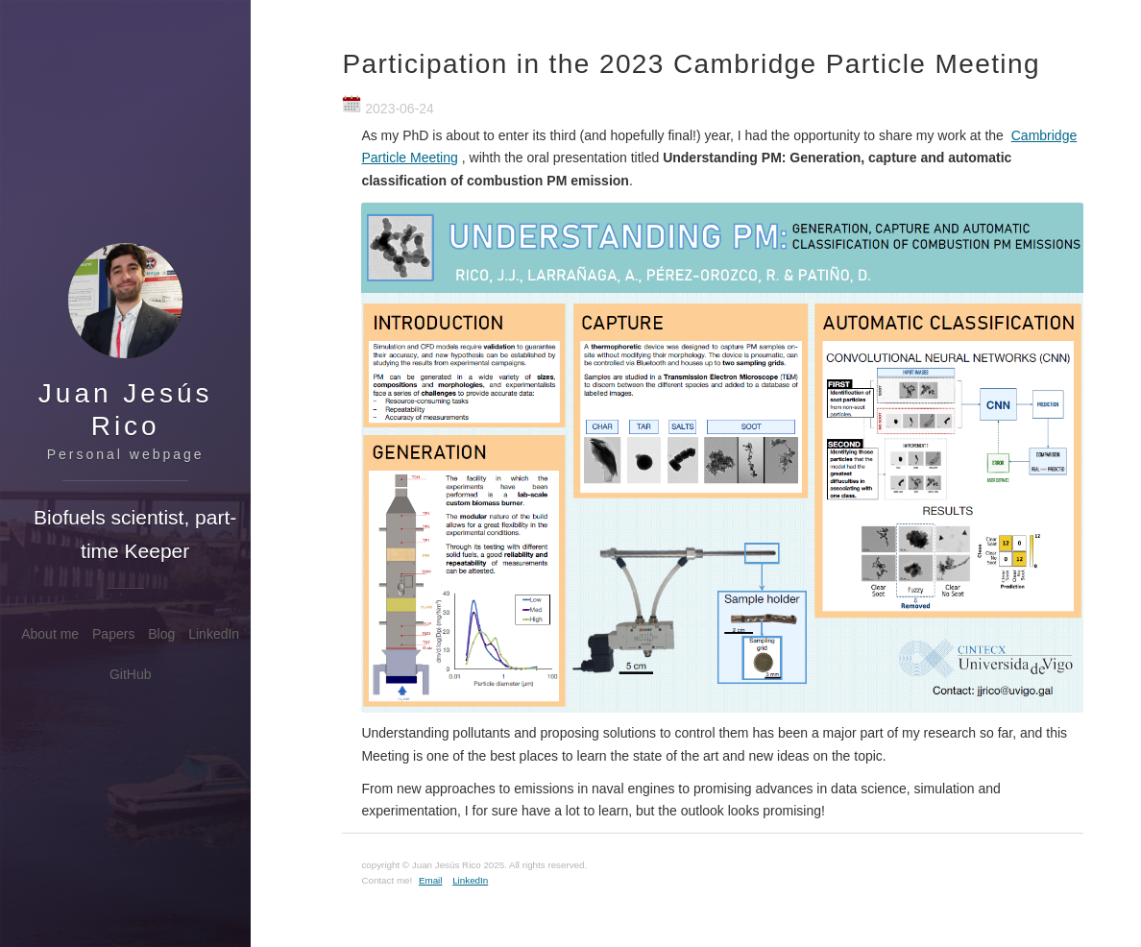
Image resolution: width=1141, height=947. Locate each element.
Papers (113, 634)
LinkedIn (213, 634)
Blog (161, 634)
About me (50, 634)
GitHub (130, 674)
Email (431, 880)
